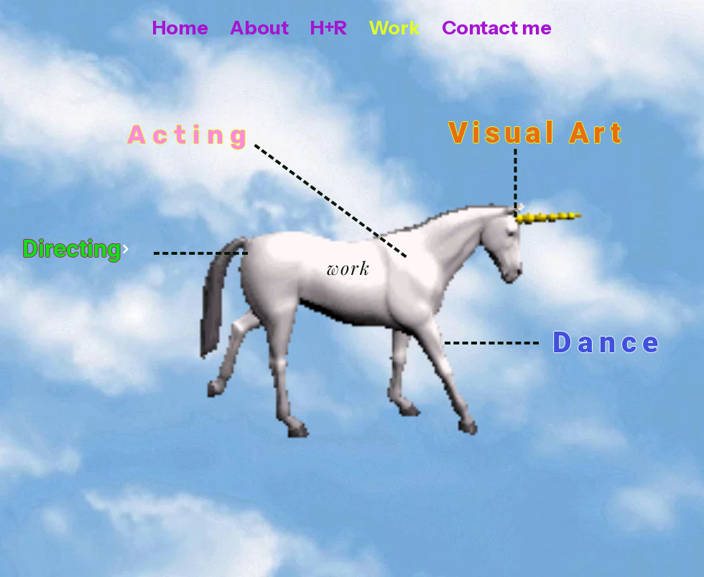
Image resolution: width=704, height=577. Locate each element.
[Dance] (608, 342)
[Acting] (191, 134)
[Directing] (76, 249)
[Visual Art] (538, 132)
